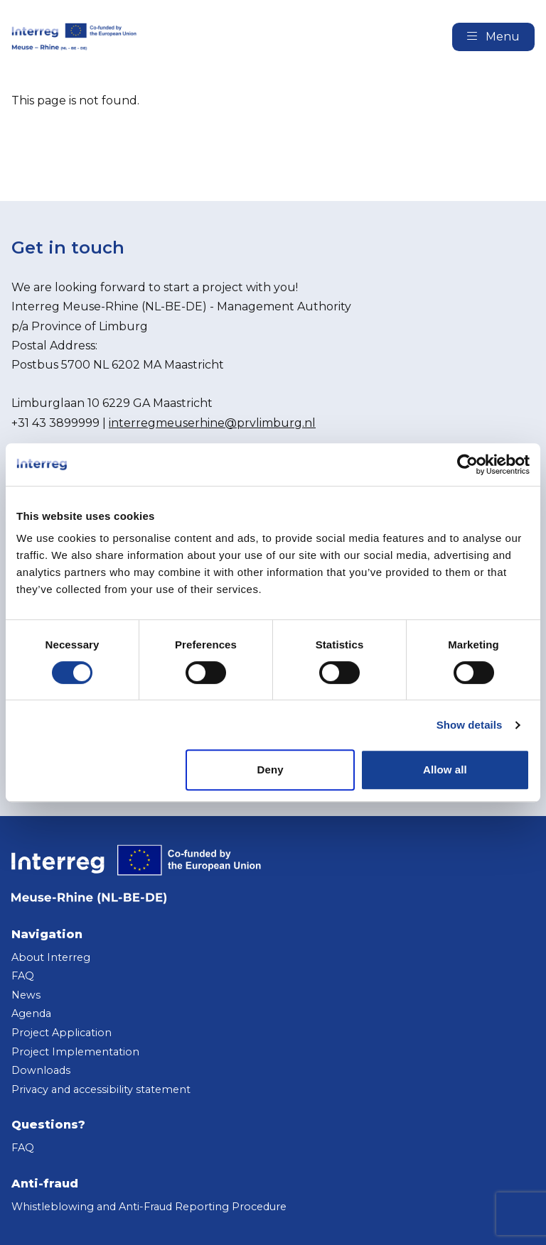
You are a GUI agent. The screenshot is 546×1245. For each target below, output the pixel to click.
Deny (270, 769)
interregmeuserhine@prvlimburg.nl (212, 423)
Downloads (40, 1070)
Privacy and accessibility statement (101, 1089)
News (26, 995)
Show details (470, 725)
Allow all (445, 769)
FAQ (22, 975)
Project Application (61, 1032)
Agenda (31, 1013)
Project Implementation (75, 1051)
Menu (493, 36)
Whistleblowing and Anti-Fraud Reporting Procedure (149, 1206)
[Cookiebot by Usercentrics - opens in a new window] (467, 464)
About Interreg (50, 957)
